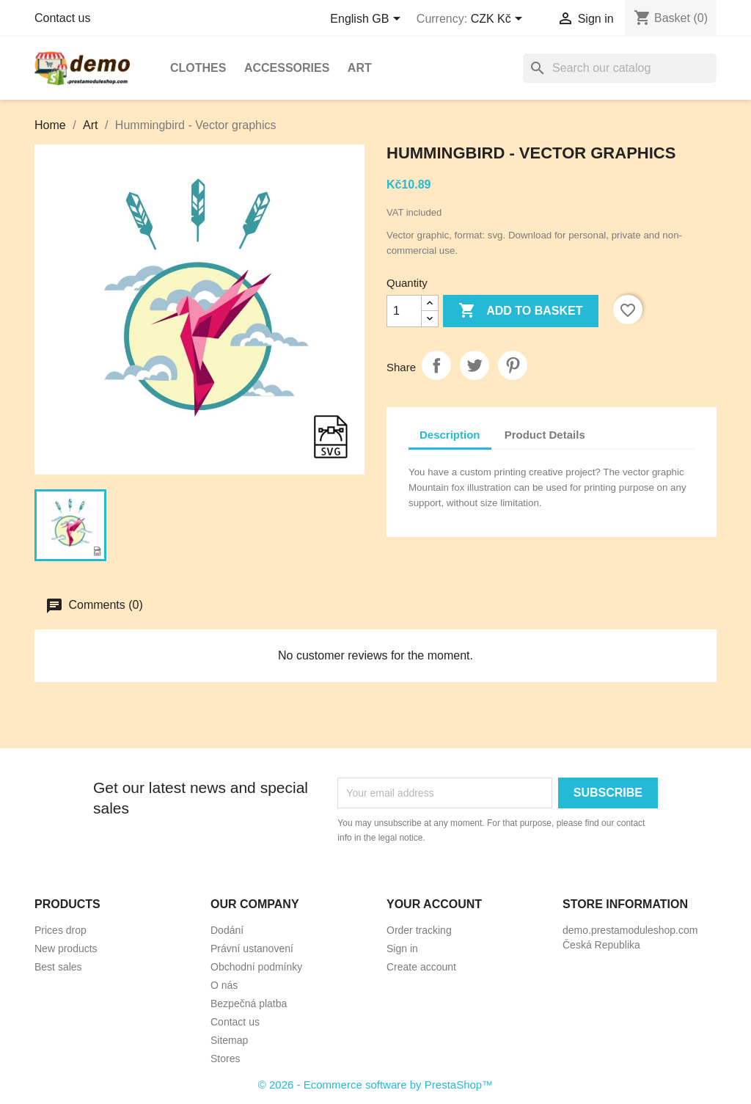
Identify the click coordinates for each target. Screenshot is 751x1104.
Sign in (402, 948)
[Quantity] (404, 311)
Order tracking (419, 930)
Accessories (286, 68)
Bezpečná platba (248, 1003)
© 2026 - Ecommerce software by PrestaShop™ (375, 1084)
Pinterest (512, 365)
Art (360, 68)
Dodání (226, 930)
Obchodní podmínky (256, 967)
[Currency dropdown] (499, 20)
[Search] (620, 68)
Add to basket (520, 311)
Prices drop (60, 930)
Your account (434, 904)
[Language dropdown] (368, 20)
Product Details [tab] (545, 434)
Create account (421, 967)
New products (66, 948)
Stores (225, 1058)
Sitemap (229, 1040)
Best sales (58, 967)
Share (436, 365)
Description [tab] (450, 434)
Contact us (62, 18)
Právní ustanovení (251, 948)
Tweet (474, 365)
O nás (224, 985)
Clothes (198, 68)
